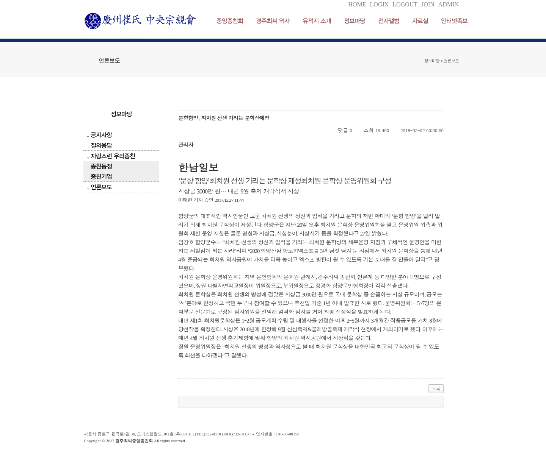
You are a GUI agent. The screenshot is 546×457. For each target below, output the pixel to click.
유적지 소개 (317, 20)
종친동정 (101, 166)
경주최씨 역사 (273, 20)
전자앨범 (388, 20)
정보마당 (354, 20)
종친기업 (101, 176)
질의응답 (101, 145)
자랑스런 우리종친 (113, 156)
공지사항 (101, 134)
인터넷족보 (454, 20)
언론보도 (101, 187)
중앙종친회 (230, 20)
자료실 (420, 20)
